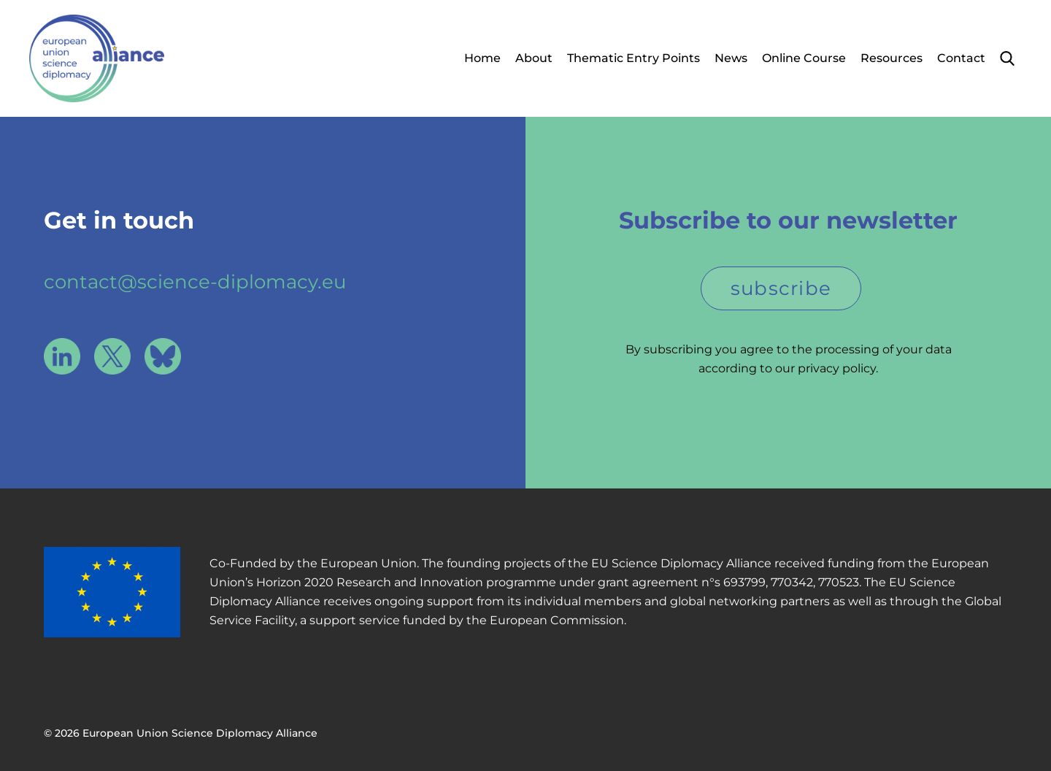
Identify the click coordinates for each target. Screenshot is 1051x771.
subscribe (781, 288)
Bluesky (163, 356)
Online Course (804, 58)
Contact (961, 58)
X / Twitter (112, 356)
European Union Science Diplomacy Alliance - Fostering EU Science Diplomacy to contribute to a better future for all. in (96, 58)
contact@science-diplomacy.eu (195, 282)
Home (482, 58)
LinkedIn (62, 356)
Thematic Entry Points (633, 58)
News (731, 58)
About (534, 58)
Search (1007, 58)
